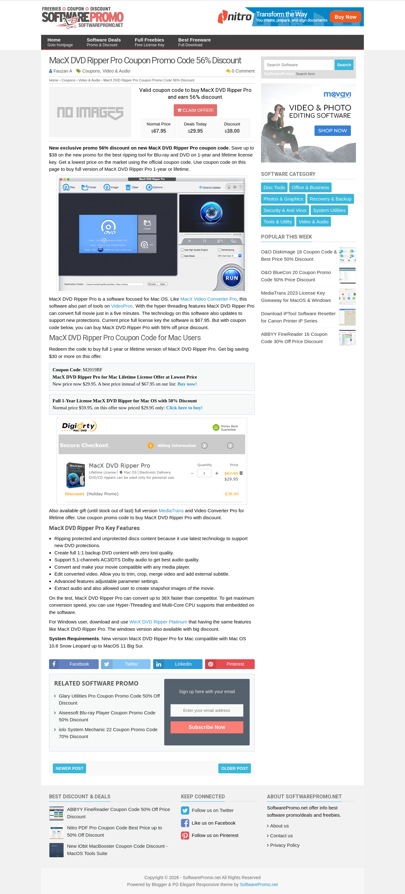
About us (279, 825)
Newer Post (69, 768)
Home (60, 42)
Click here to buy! (184, 407)
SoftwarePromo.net (259, 884)
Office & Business (310, 187)
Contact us (281, 835)
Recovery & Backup (331, 198)
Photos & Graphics (283, 198)
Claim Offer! (195, 110)
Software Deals (104, 42)
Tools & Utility (278, 221)
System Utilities (329, 210)
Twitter (131, 664)
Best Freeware (194, 42)
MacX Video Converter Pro (208, 299)
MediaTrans (171, 510)
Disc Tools (274, 187)
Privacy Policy (285, 845)
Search (344, 64)
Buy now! (187, 383)
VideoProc (122, 306)
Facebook (79, 664)
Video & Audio (313, 221)
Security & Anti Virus (285, 210)
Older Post (234, 768)
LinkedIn (183, 664)
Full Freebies (149, 42)
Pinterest (235, 664)
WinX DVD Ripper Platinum (158, 621)
